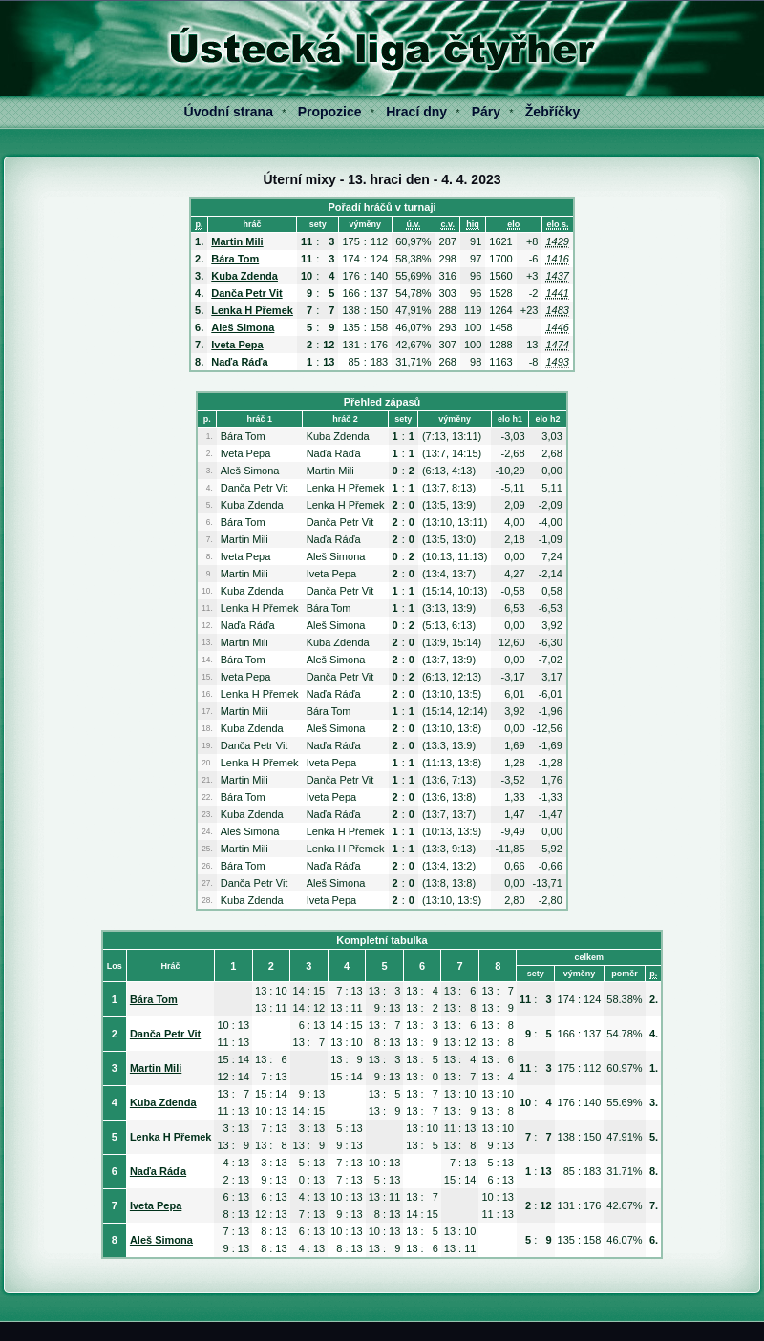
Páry (486, 111)
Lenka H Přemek (252, 310)
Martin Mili (237, 241)
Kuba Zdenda (244, 276)
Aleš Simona (242, 327)
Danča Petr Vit (246, 293)
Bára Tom (235, 258)
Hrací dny (416, 111)
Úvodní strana (228, 111)
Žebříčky (553, 111)
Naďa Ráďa (239, 361)
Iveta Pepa (237, 344)
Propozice (330, 111)
